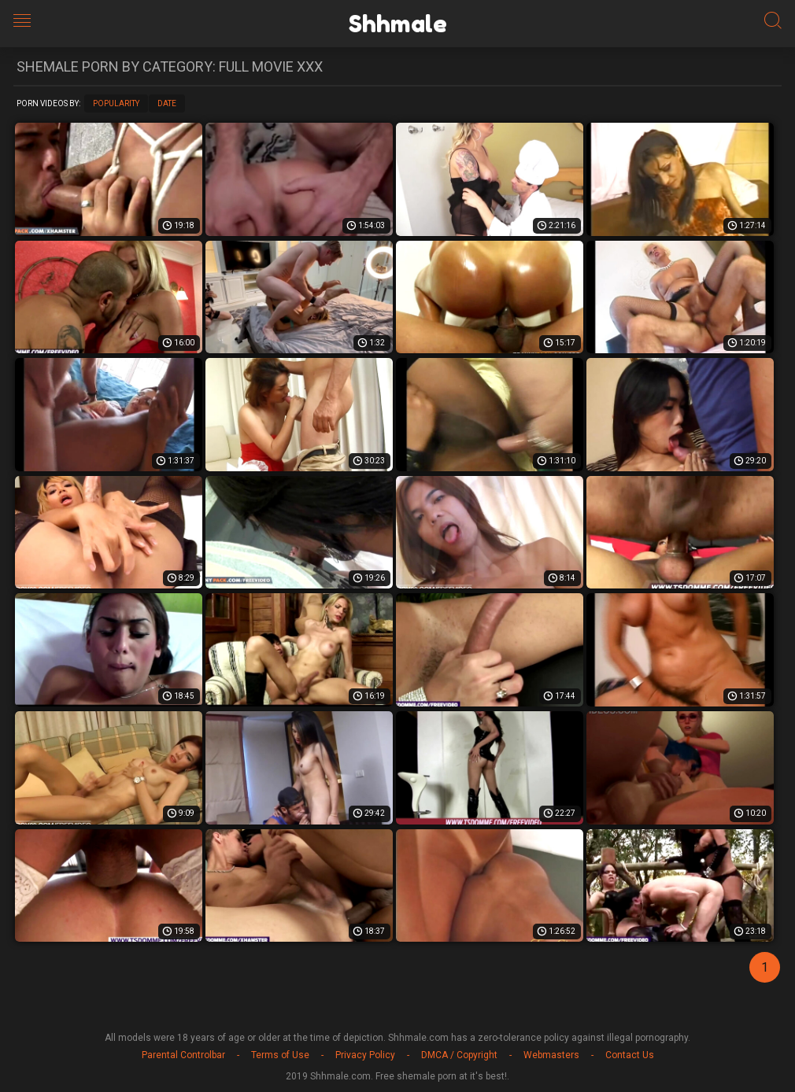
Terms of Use (280, 1055)
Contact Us (629, 1055)
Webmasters (551, 1055)
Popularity (116, 103)
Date (166, 103)
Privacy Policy (365, 1055)
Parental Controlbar (183, 1055)
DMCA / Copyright (459, 1055)
